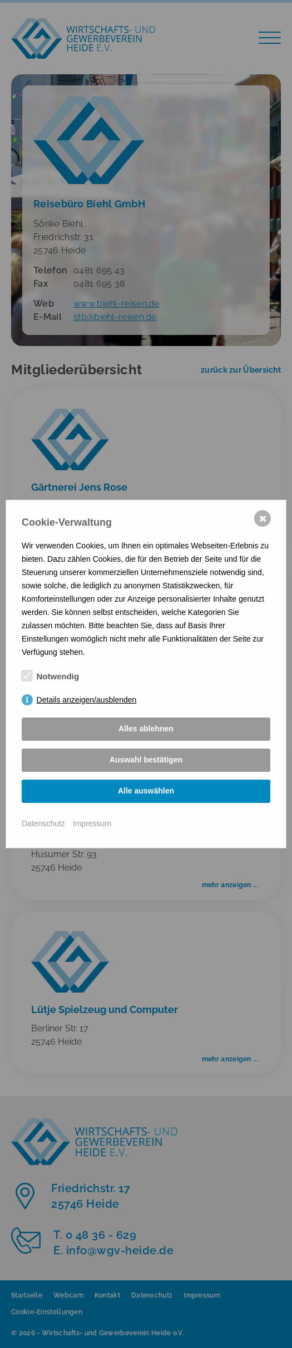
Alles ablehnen (146, 728)
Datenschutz (43, 823)
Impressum (92, 823)
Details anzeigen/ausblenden (87, 699)
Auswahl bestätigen (146, 759)
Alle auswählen (146, 790)
